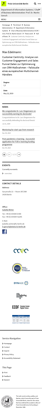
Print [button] (5, 372)
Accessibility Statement (12, 358)
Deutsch (7, 380)
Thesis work (29, 34)
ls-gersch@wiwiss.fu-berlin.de (13, 226)
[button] (4, 154)
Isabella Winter (8, 210)
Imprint (6, 351)
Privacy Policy (9, 354)
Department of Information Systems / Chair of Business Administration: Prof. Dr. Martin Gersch (20, 12)
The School (17, 25)
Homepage (6, 25)
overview (7, 173)
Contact (7, 347)
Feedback (7, 376)
